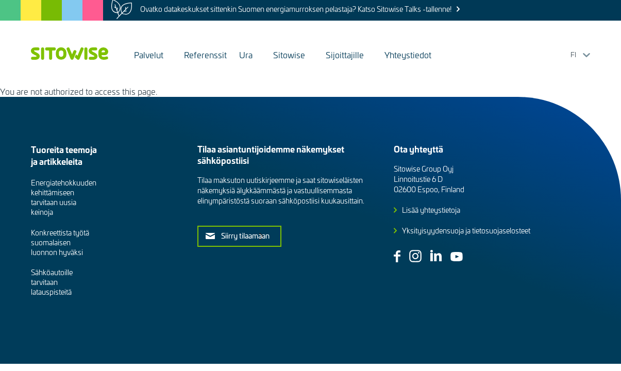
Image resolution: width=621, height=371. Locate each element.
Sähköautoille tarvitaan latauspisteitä (52, 282)
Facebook (397, 256)
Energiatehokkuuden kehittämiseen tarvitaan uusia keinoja (63, 197)
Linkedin (436, 255)
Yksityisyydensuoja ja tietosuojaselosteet (466, 230)
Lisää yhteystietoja (431, 210)
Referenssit (205, 54)
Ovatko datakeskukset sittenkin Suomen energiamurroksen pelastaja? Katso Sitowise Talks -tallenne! (295, 9)
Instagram (415, 256)
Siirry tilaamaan (245, 235)
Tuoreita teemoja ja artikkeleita (64, 155)
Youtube (456, 256)
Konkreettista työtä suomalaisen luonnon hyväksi (60, 242)
